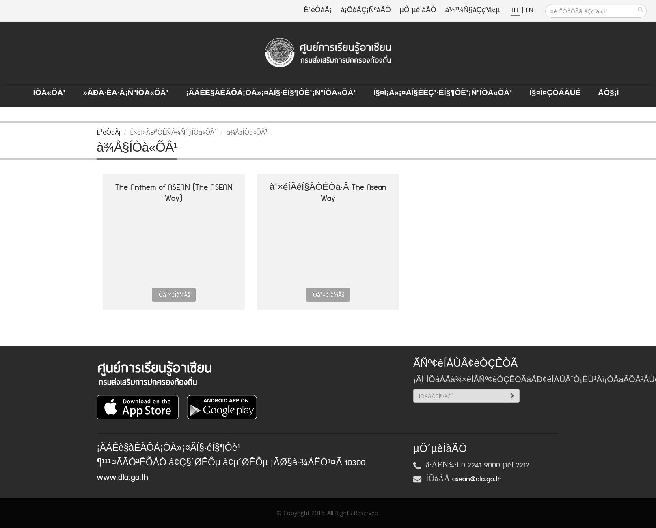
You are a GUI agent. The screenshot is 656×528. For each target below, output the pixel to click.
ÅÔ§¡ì (608, 93)
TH (515, 10)
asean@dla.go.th (477, 479)
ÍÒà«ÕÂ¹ (49, 93)
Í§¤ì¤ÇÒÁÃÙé (554, 93)
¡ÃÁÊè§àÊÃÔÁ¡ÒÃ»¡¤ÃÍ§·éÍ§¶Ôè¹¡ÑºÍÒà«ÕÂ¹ (271, 93)
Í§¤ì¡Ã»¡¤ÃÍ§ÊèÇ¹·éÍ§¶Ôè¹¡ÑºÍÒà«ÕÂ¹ (442, 93)
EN (529, 10)
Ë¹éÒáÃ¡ (318, 10)
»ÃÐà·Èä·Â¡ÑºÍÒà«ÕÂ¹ (125, 93)
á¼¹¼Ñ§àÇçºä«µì (473, 10)
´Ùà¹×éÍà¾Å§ (173, 294)
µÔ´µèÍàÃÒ (418, 10)
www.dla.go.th (122, 478)
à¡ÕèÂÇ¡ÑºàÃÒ (366, 10)
